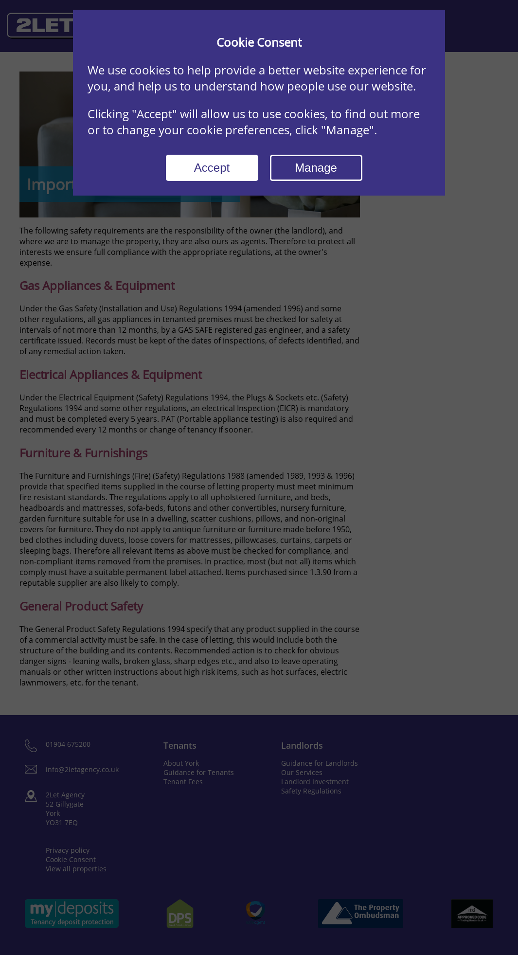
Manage (316, 167)
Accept (212, 167)
